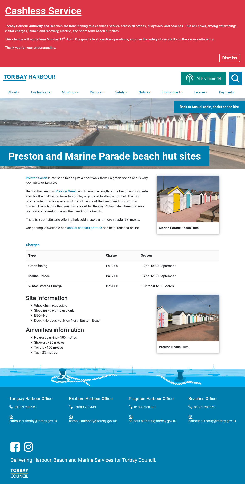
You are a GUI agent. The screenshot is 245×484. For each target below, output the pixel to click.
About (12, 92)
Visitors (95, 92)
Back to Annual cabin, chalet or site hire (209, 107)
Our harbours (40, 92)
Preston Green (65, 191)
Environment (170, 92)
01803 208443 (22, 407)
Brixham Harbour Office (91, 398)
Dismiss (229, 57)
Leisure (199, 92)
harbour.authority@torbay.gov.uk (33, 419)
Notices (144, 92)
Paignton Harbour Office (151, 398)
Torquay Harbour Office (31, 398)
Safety (120, 92)
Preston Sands (36, 178)
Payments (226, 92)
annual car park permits (84, 228)
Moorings (69, 92)
